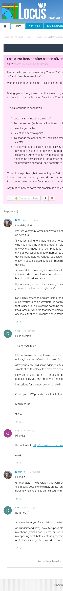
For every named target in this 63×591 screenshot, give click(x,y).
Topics (17, 26)
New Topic (34, 25)
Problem (38, 37)
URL (19, 322)
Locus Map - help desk (13, 37)
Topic (29, 37)
